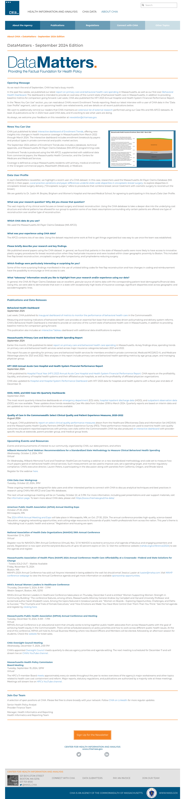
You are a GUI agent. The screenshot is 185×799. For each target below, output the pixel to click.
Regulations (92, 25)
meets (40, 675)
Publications (57, 25)
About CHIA (14, 36)
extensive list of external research (95, 110)
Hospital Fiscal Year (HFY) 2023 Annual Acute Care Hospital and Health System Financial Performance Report (84, 373)
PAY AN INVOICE (121, 778)
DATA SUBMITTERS (92, 778)
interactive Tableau (51, 330)
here (35, 471)
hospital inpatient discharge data (117, 400)
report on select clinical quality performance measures (66, 422)
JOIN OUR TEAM (150, 778)
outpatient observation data (162, 400)
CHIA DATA (89, 11)
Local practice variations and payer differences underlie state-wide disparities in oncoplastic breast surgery (86, 183)
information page (20, 498)
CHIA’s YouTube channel (35, 653)
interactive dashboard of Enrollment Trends (60, 131)
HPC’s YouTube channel (49, 681)
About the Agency (23, 25)
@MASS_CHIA (29, 784)
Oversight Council (35, 650)
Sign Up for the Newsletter (92, 735)
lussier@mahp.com (150, 572)
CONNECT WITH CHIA (63, 778)
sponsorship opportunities (126, 575)
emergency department (75, 400)
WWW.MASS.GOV (168, 793)
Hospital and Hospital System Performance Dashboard (58, 381)
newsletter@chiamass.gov (83, 117)
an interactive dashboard (146, 428)
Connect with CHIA (127, 25)
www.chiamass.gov (92, 749)
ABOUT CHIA (109, 11)
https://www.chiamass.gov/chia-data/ (95, 498)
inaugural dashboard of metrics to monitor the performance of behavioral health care (83, 315)
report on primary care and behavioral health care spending (87, 92)
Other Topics (162, 25)
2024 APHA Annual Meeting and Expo (31, 517)
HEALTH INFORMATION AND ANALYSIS (53, 11)
